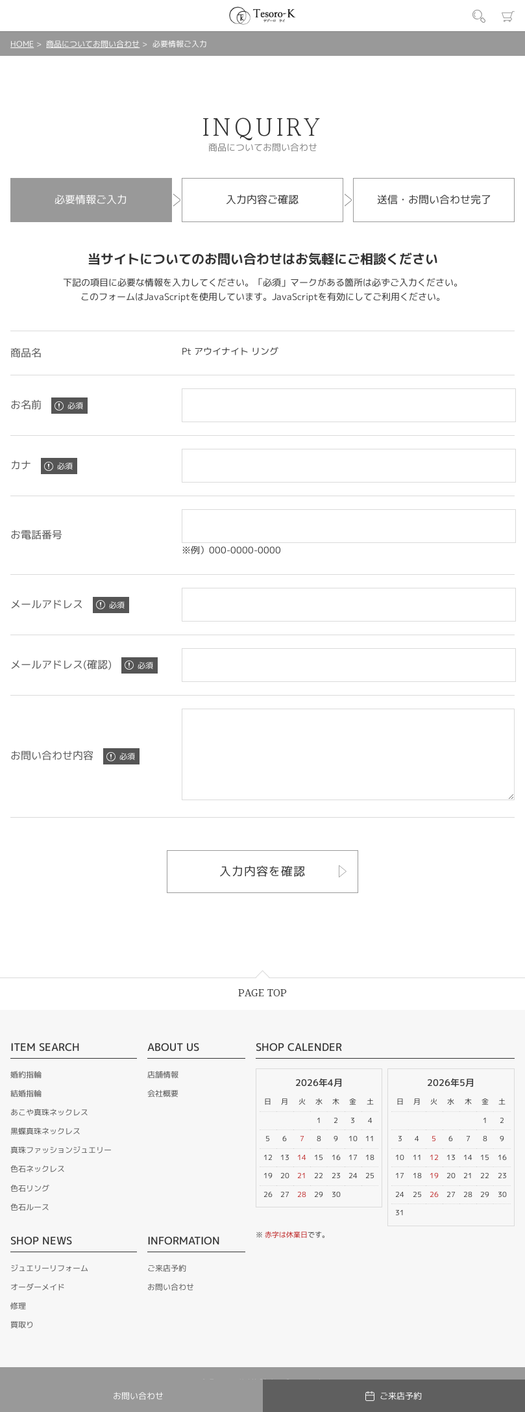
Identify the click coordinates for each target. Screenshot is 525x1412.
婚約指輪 (26, 1092)
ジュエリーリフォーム (49, 1285)
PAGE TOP (262, 1011)
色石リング (29, 1205)
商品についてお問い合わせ (93, 43)
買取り (22, 1342)
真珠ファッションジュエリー (61, 1167)
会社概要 (162, 1110)
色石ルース (29, 1224)
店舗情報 (162, 1092)
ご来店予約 (166, 1285)
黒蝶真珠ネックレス (45, 1148)
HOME (22, 43)
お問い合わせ (170, 1304)
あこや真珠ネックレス (49, 1129)
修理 (18, 1323)
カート (508, 16)
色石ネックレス (37, 1186)
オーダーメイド (37, 1304)
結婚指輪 (26, 1110)
